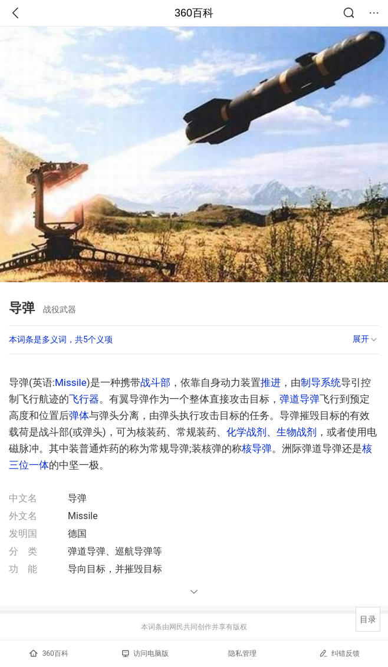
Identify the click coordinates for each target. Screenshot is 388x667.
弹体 (79, 415)
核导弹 (257, 448)
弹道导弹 (300, 399)
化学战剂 (246, 432)
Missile (71, 382)
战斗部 (155, 382)
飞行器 (84, 399)
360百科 (194, 13)
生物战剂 (297, 432)
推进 (271, 382)
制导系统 (321, 382)
